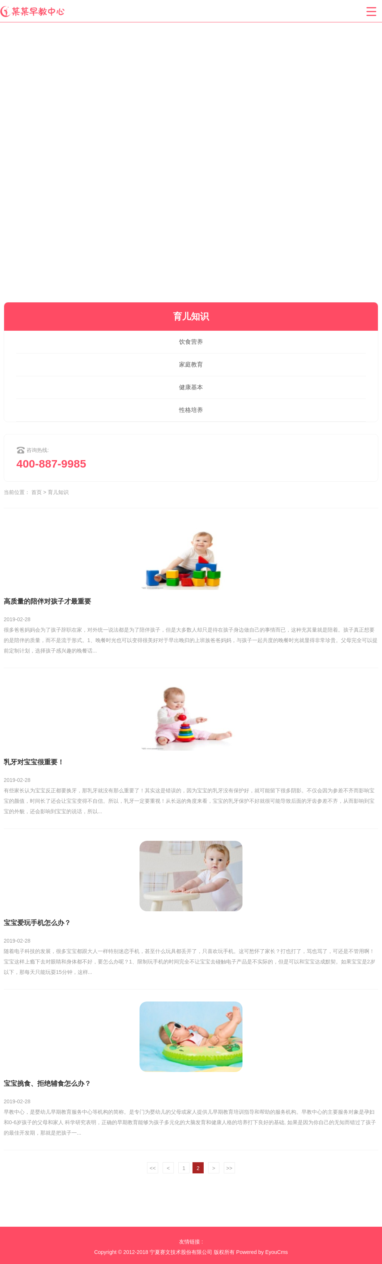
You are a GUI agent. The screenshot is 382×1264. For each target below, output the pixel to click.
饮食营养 (191, 342)
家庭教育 (191, 364)
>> (229, 1168)
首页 (36, 492)
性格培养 (191, 410)
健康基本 (191, 387)
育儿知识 (58, 492)
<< (153, 1168)
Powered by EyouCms (261, 1252)
